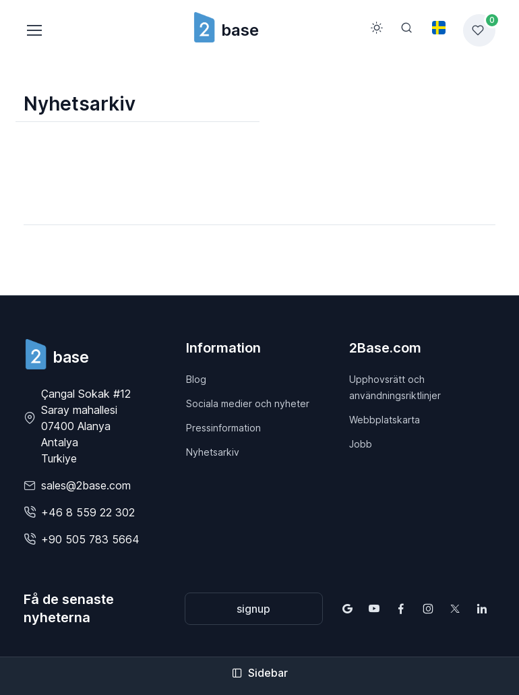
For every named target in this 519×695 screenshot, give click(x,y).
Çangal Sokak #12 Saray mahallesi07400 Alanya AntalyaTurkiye (86, 426)
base (225, 30)
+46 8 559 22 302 (88, 512)
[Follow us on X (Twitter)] (454, 608)
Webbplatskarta (384, 419)
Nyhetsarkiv (212, 452)
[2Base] (56, 354)
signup (253, 608)
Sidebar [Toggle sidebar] (260, 672)
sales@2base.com (86, 485)
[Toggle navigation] (34, 30)
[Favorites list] (479, 30)
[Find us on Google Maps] (347, 608)
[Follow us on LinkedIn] (481, 608)
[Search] (406, 27)
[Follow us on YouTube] (374, 608)
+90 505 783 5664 (90, 539)
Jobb (360, 444)
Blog (196, 379)
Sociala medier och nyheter (247, 403)
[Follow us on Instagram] (428, 608)
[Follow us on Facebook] (401, 608)
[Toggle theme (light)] (376, 27)
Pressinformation (223, 427)
